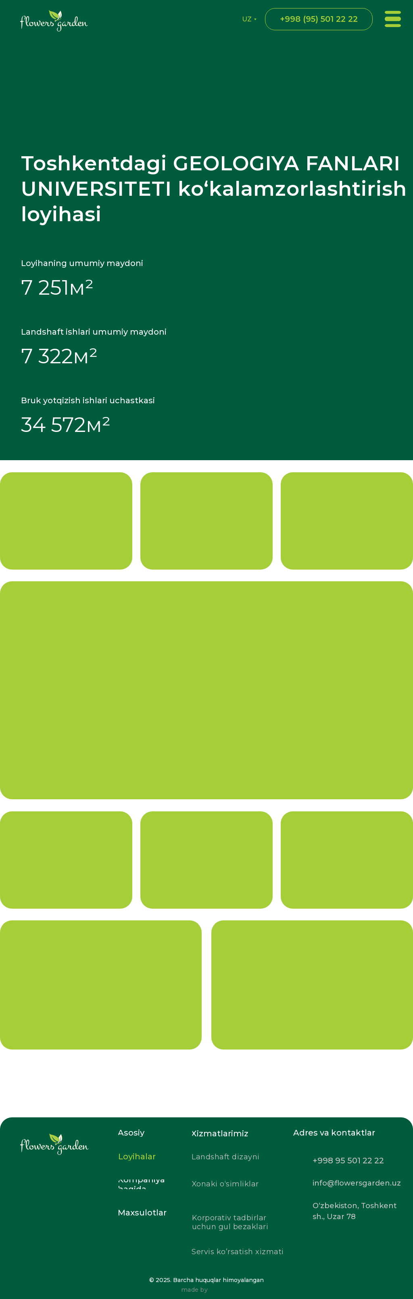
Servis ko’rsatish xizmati (238, 1251)
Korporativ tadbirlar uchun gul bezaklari (230, 1222)
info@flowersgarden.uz (357, 1183)
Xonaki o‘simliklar (225, 1184)
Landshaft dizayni (226, 1156)
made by (194, 1289)
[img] (80, 1170)
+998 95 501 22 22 (348, 1160)
